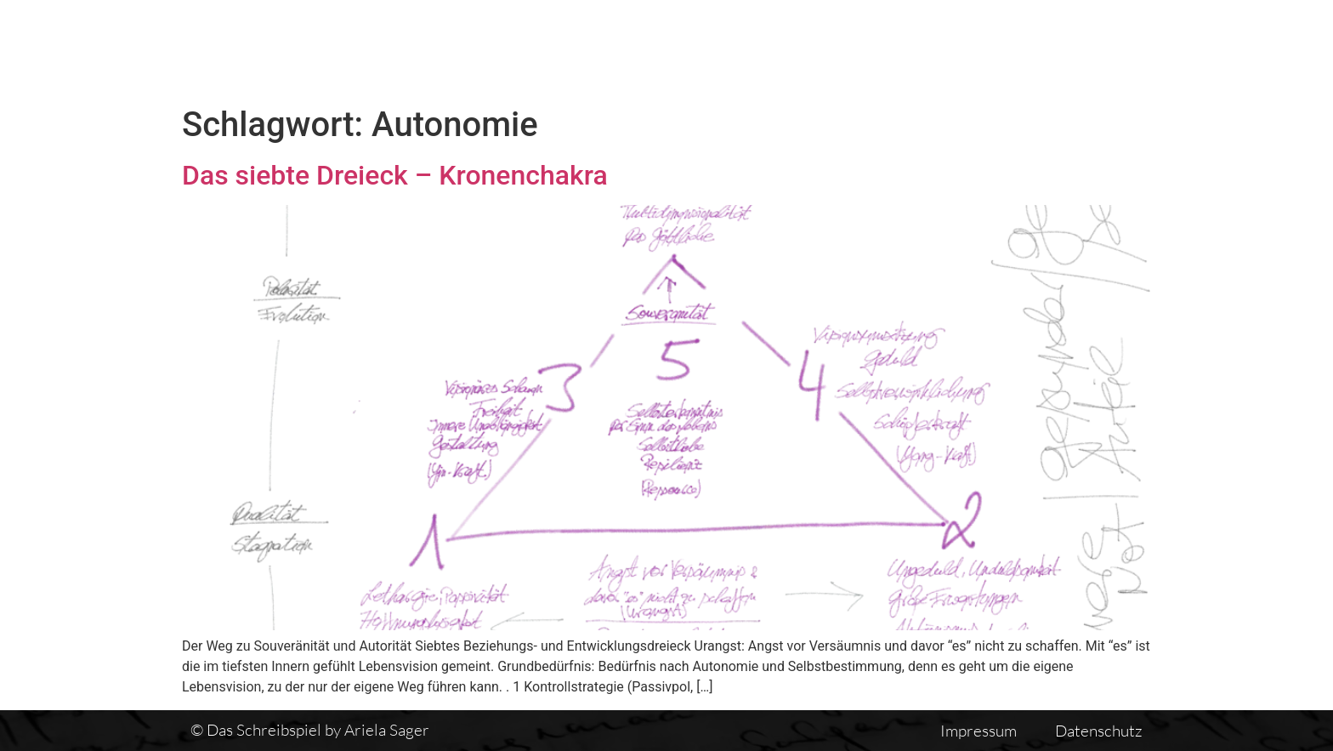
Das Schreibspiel (648, 48)
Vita (906, 48)
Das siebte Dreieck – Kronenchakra (395, 175)
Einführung (1001, 48)
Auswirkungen (1137, 48)
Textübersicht (802, 48)
